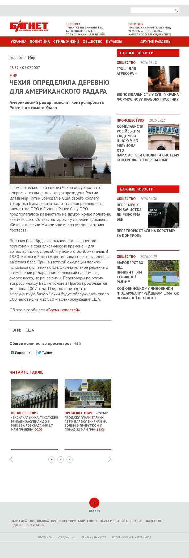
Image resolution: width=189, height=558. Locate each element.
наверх (94, 511)
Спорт (92, 521)
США (30, 330)
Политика (40, 41)
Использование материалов (131, 537)
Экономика (39, 521)
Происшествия (63, 521)
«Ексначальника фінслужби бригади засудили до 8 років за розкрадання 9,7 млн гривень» (34, 419)
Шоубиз (136, 521)
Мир (31, 57)
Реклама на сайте (93, 537)
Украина (18, 41)
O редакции (66, 537)
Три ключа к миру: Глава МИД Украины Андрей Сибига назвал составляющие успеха (149, 31)
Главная (16, 57)
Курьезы (114, 41)
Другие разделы (155, 41)
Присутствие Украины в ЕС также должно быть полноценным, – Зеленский (85, 31)
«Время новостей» (63, 309)
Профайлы (45, 537)
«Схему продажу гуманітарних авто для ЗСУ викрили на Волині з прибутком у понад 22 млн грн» (88, 419)
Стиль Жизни (66, 41)
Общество (93, 41)
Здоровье (20, 525)
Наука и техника (114, 521)
